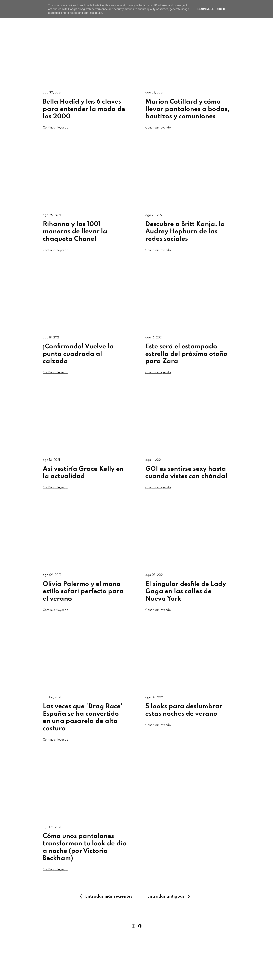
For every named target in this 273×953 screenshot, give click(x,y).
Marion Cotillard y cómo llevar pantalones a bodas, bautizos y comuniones (187, 109)
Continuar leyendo (56, 128)
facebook (140, 932)
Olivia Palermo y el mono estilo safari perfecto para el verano (83, 595)
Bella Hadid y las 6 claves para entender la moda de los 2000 (84, 109)
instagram (133, 932)
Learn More (206, 9)
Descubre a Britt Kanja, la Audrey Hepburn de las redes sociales (185, 232)
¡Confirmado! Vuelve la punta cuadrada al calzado (78, 356)
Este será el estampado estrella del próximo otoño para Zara (186, 356)
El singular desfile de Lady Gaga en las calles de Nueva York (185, 595)
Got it (221, 9)
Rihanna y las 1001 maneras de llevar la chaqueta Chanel (75, 232)
